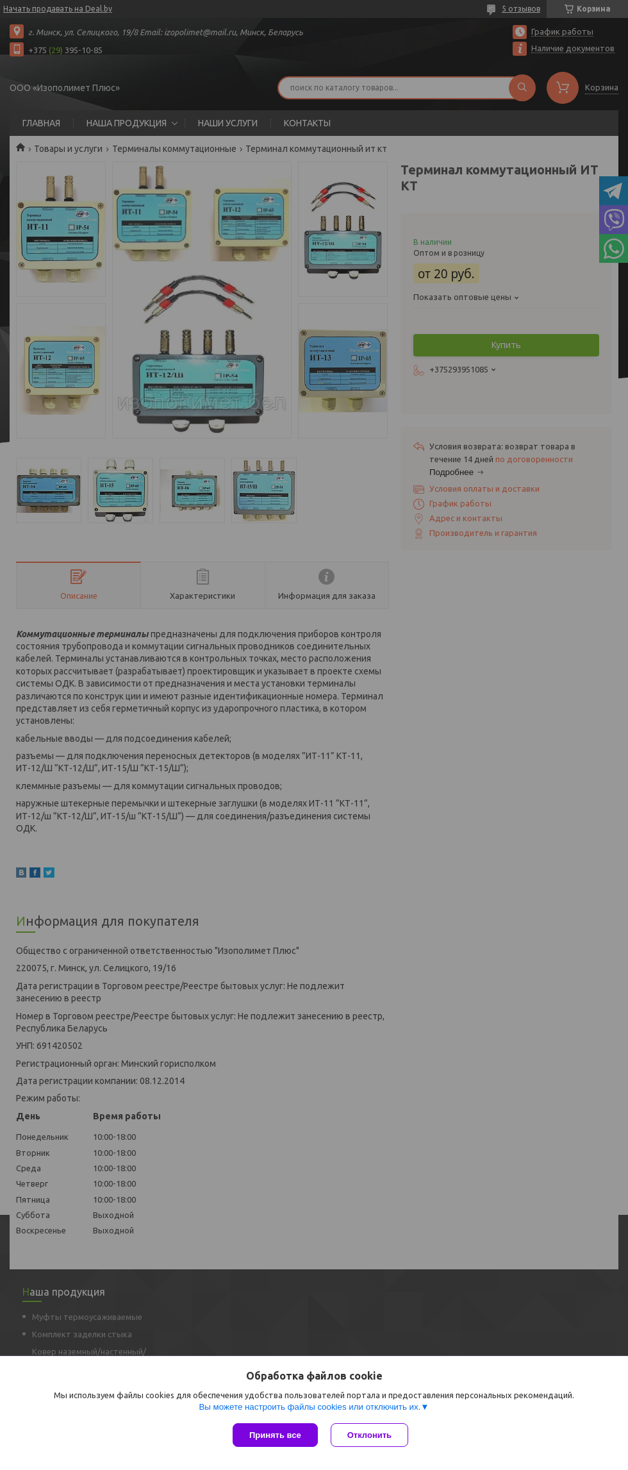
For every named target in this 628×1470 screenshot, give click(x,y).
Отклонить (369, 1435)
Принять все (275, 1435)
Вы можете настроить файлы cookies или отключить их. (309, 1407)
